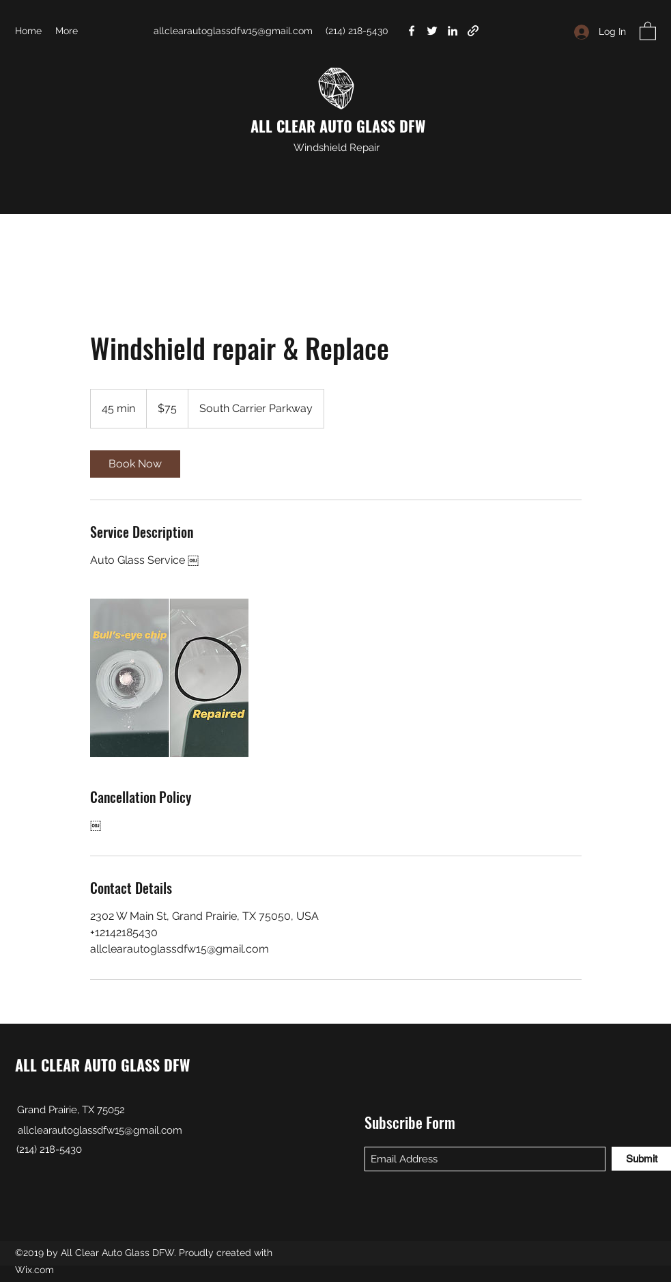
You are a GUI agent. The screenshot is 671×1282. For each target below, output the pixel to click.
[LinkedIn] (452, 31)
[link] (135, 464)
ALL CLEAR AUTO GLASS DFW (338, 126)
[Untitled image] (169, 678)
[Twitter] (432, 31)
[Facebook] (411, 31)
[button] (648, 30)
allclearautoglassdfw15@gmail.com (233, 30)
